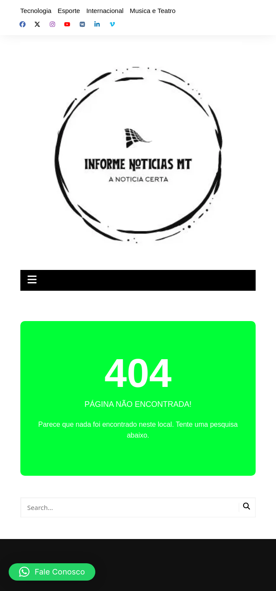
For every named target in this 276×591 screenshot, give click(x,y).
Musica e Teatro (153, 10)
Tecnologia (36, 10)
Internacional (104, 10)
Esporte (69, 10)
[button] (52, 572)
